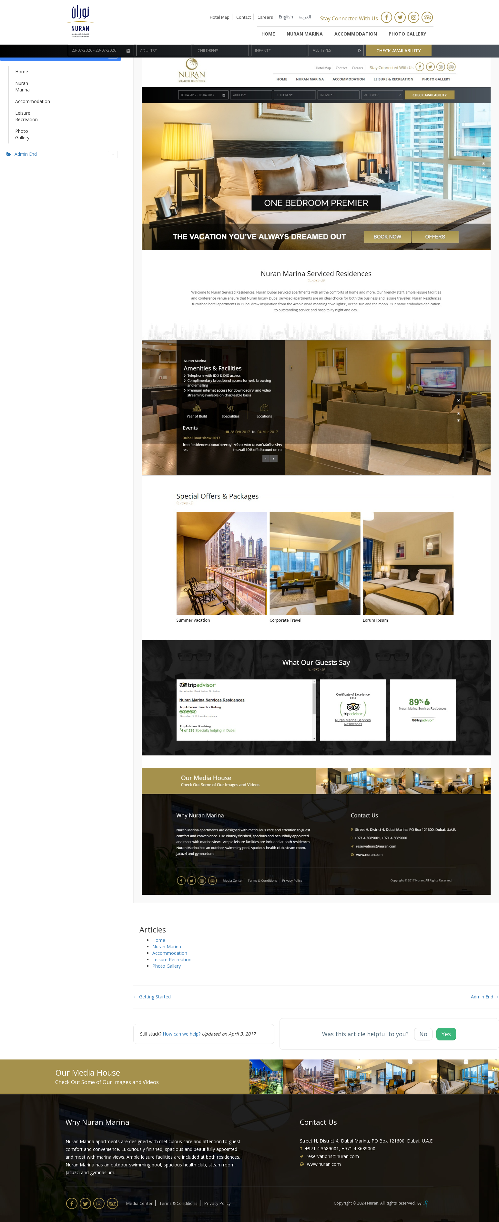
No (423, 1034)
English (286, 17)
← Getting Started (152, 997)
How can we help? (181, 1034)
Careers (265, 17)
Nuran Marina (305, 34)
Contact (243, 17)
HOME (268, 34)
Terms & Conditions (178, 1203)
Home (20, 71)
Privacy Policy (217, 1203)
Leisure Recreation (20, 116)
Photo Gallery (407, 34)
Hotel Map (219, 17)
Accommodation (355, 34)
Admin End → (485, 997)
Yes (446, 1034)
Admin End (66, 154)
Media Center (139, 1203)
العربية (305, 17)
